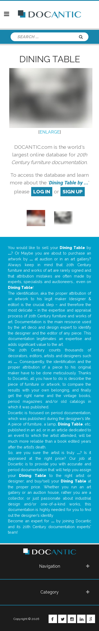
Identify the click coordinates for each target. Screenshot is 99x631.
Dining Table (49, 59)
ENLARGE (50, 132)
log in (41, 191)
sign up (73, 191)
